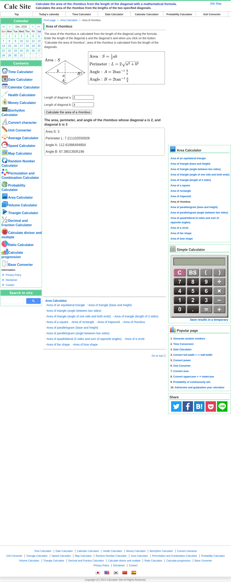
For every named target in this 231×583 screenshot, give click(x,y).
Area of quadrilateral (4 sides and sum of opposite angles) (84, 339)
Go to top (157, 355)
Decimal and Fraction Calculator (86, 560)
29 (9, 55)
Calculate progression (178, 560)
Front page (50, 20)
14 (3, 45)
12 (33, 41)
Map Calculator (16, 153)
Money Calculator (18, 103)
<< (3, 26)
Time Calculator (81, 14)
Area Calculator (17, 197)
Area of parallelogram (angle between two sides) (78, 333)
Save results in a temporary (209, 319)
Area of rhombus (134, 322)
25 (27, 50)
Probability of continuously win (191, 382)
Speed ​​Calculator (18, 146)
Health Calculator (18, 95)
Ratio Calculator (17, 245)
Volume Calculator (19, 205)
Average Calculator (19, 138)
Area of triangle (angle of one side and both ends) (79, 316)
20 (39, 45)
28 (3, 55)
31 (21, 55)
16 (15, 45)
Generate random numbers (189, 338)
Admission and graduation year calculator (200, 387)
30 (3, 36)
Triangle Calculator (19, 213)
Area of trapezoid (109, 322)
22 (9, 50)
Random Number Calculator (111, 555)
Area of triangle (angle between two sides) (74, 310)
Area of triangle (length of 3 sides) (136, 316)
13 (39, 41)
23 (15, 50)
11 (27, 41)
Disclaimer (11, 280)
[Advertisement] (21, 329)
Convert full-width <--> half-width (192, 354)
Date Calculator (114, 14)
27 (39, 50)
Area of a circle (135, 339)
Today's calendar (49, 14)
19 (33, 45)
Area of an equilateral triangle (66, 305)
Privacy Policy (13, 275)
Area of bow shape (85, 344)
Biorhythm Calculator (161, 551)
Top (16, 14)
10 (21, 41)
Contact (10, 285)
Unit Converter (212, 14)
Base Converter (17, 264)
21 (3, 50)
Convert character (19, 122)
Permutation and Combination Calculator (174, 555)
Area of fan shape (58, 344)
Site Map (215, 3)
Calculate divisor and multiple (124, 560)
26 (33, 50)
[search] (12, 301)
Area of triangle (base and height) (110, 305)
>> (38, 26)
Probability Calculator (179, 14)
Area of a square (57, 322)
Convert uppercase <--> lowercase (193, 376)
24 (21, 50)
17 (21, 45)
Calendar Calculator (147, 14)
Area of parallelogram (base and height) (72, 327)
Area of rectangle (83, 322)
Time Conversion (183, 344)
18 (27, 45)
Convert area (180, 371)
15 (9, 45)
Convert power (182, 360)
